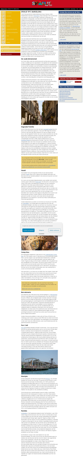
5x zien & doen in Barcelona (66, 89)
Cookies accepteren (28, 230)
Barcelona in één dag (65, 93)
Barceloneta (54, 294)
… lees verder (62, 39)
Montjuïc (48, 378)
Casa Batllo (26, 203)
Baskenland (9, 22)
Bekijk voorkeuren (54, 230)
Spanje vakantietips (7, 54)
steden (8, 42)
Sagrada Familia (48, 129)
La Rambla (24, 413)
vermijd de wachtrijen (9, 50)
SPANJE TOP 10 (4, 9)
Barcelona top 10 (63, 96)
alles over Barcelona (64, 91)
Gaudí (27, 174)
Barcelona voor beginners (66, 97)
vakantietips (73, 9)
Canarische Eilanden (11, 29)
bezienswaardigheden (12, 32)
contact (80, 9)
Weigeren (41, 230)
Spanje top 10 (67, 9)
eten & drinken (10, 39)
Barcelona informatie (64, 94)
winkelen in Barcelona (41, 50)
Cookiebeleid (41, 233)
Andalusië (8, 12)
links (77, 9)
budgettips (6, 47)
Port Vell (23, 327)
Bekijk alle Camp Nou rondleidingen (31, 288)
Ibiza (7, 36)
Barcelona (9, 19)
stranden (8, 16)
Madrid (8, 26)
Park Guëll (38, 182)
